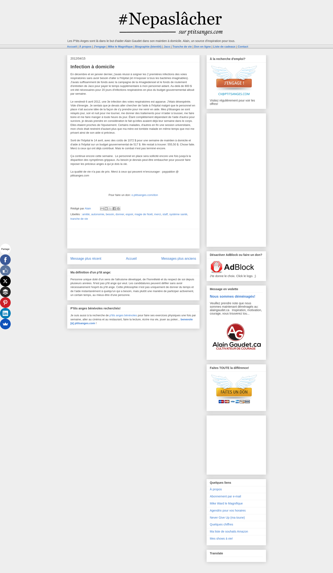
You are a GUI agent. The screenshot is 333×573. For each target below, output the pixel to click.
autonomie (97, 214)
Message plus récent (86, 258)
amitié (86, 214)
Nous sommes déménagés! (232, 296)
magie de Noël (144, 214)
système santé (178, 214)
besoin (110, 214)
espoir (129, 214)
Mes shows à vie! (221, 538)
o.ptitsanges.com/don (144, 195)
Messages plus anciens (178, 258)
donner (120, 214)
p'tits (113, 315)
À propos (216, 489)
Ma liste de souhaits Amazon (229, 531)
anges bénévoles (126, 315)
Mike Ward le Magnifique (226, 503)
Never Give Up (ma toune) (227, 517)
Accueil (131, 258)
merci (157, 214)
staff (165, 214)
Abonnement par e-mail (225, 496)
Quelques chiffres (221, 524)
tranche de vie (79, 218)
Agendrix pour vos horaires (228, 510)
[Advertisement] (133, 238)
